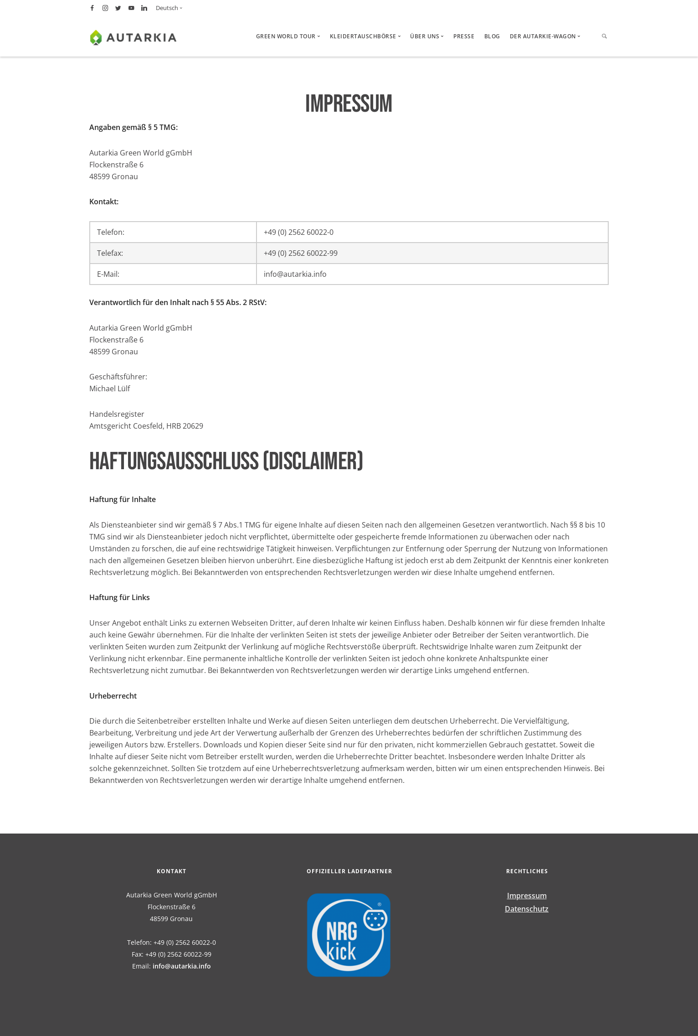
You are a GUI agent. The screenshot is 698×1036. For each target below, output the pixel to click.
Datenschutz (527, 909)
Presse (463, 36)
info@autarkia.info (182, 966)
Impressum (527, 896)
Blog (492, 36)
